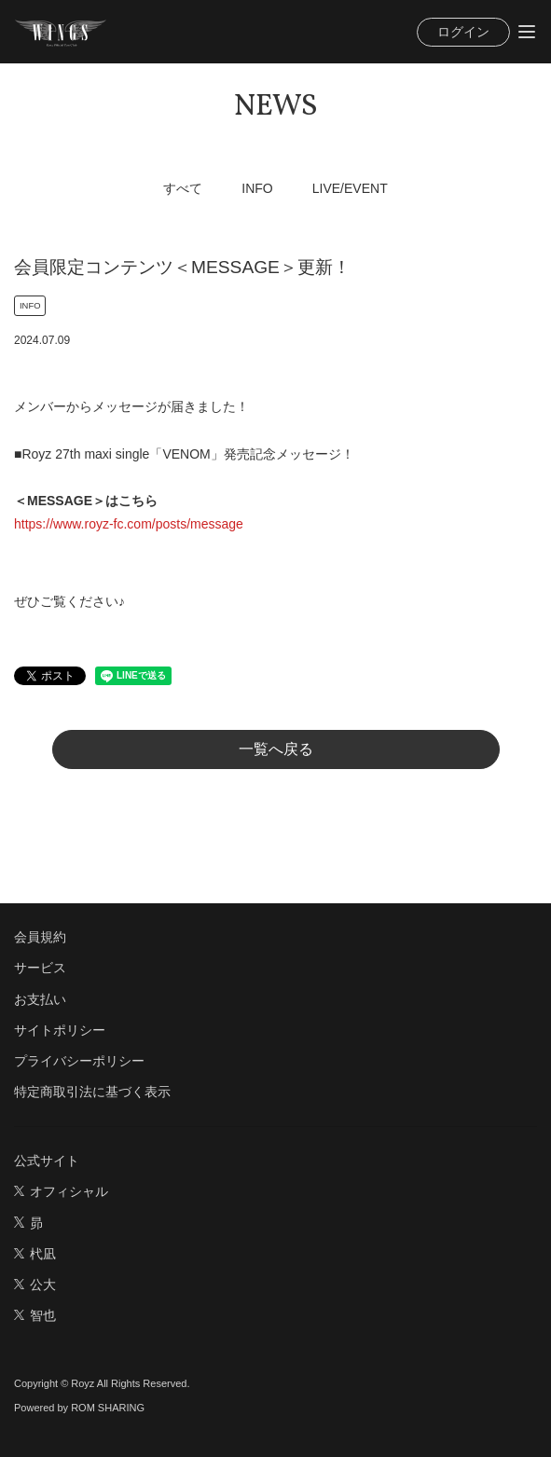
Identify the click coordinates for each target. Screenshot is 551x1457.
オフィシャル (61, 1191)
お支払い (40, 999)
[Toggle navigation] (526, 31)
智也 (35, 1315)
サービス (40, 967)
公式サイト (46, 1160)
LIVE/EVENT (350, 188)
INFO (256, 188)
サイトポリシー (59, 1030)
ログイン (463, 31)
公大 (35, 1284)
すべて (182, 188)
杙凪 (35, 1253)
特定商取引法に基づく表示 (92, 1091)
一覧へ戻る (276, 749)
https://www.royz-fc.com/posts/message (128, 523)
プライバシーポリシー (79, 1060)
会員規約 (40, 936)
